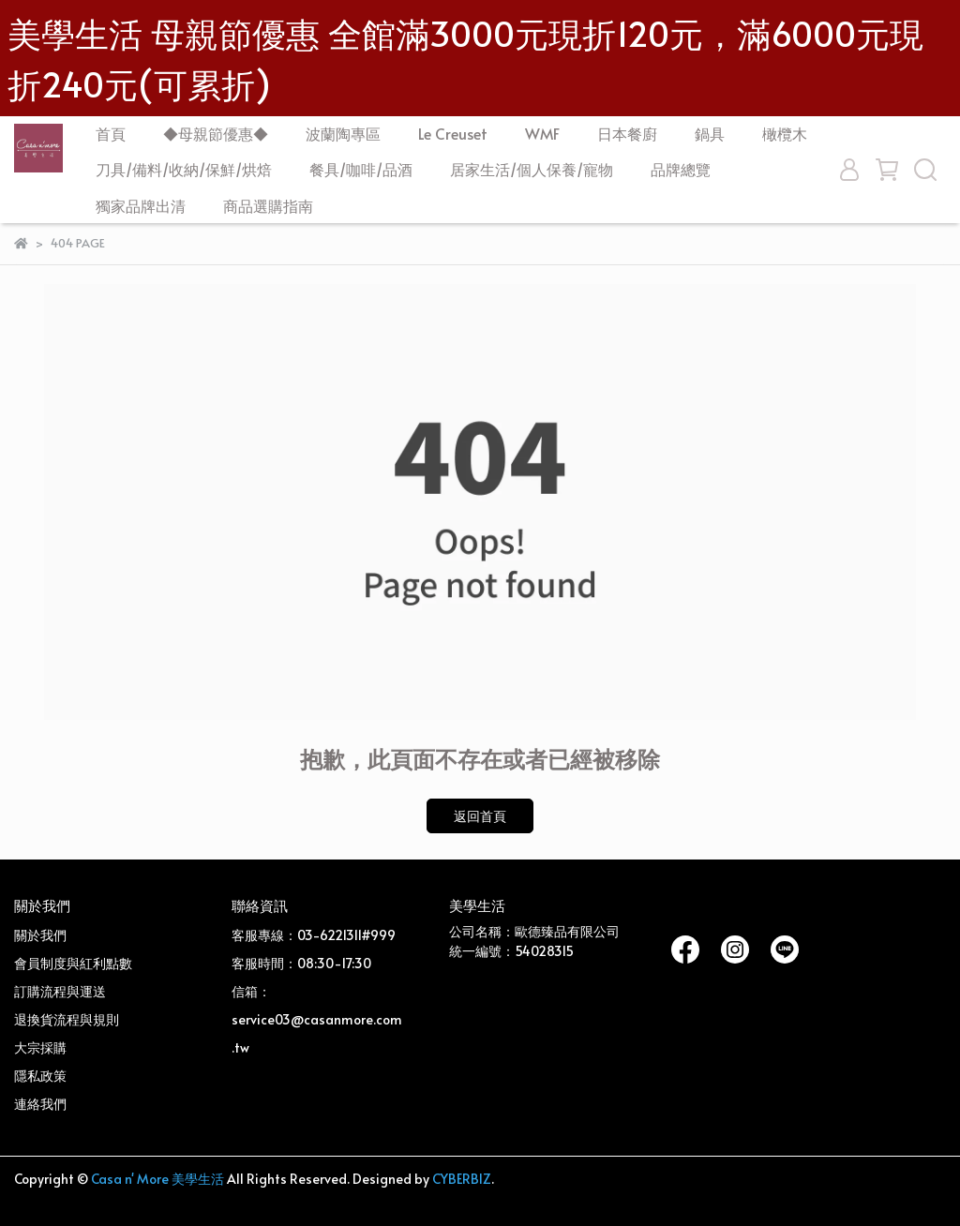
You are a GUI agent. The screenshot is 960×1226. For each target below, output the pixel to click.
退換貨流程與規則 (66, 1019)
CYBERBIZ (461, 1179)
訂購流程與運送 (60, 991)
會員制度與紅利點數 (73, 963)
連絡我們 (40, 1104)
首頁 (111, 133)
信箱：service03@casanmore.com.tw (317, 1019)
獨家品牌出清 (141, 205)
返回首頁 (480, 816)
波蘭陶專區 (343, 133)
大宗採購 (40, 1047)
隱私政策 (40, 1075)
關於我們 (40, 935)
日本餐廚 (627, 133)
